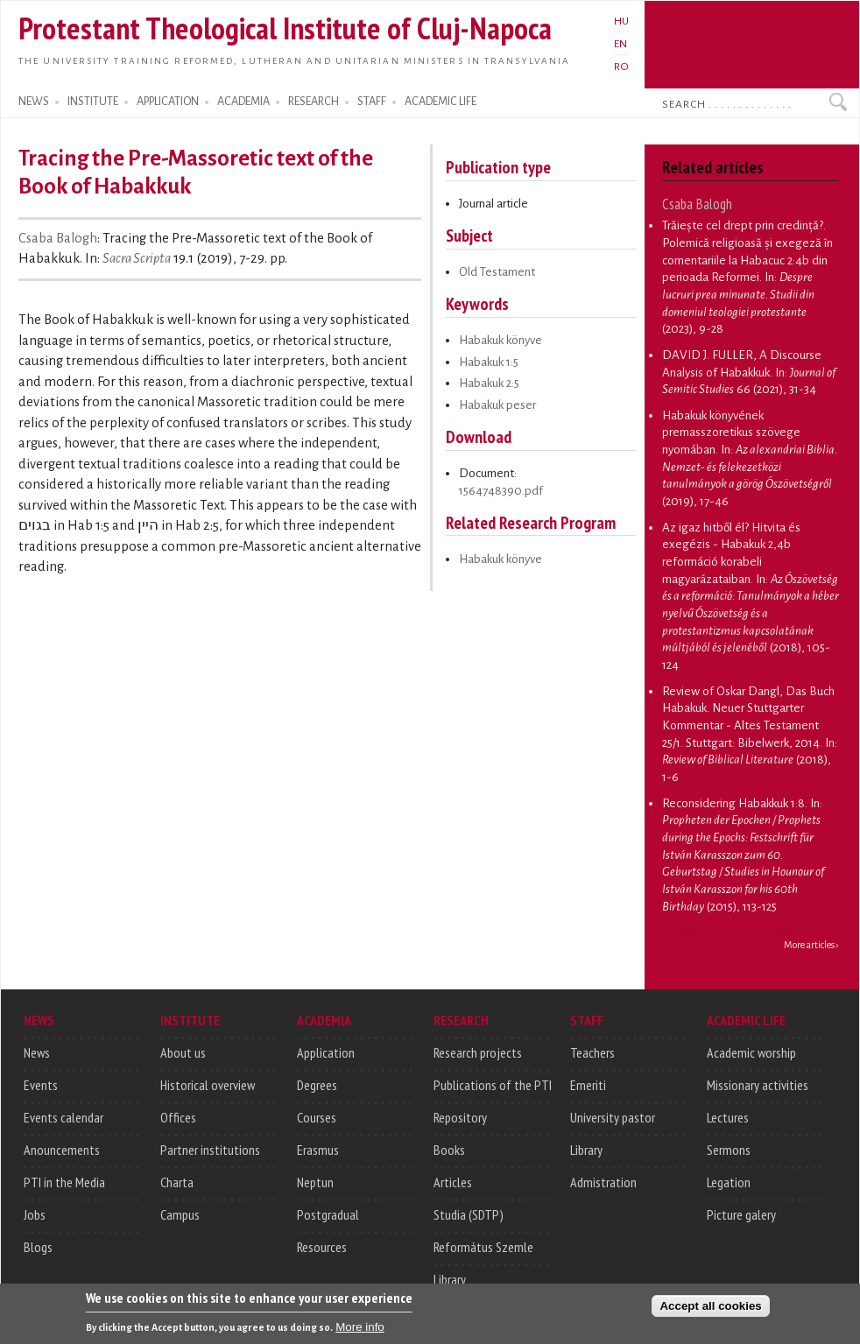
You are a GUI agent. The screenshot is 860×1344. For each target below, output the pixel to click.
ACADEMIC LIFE (440, 101)
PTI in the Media (64, 1182)
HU (621, 21)
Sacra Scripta (136, 258)
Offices (178, 1117)
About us (183, 1052)
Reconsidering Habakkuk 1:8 (733, 803)
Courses (316, 1117)
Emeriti (588, 1085)
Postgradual (328, 1214)
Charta (177, 1182)
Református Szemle (483, 1247)
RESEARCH (313, 101)
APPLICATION (168, 101)
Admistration (603, 1182)
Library (450, 1279)
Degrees (317, 1085)
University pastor (612, 1117)
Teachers (592, 1052)
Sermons (729, 1149)
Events (41, 1085)
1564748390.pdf (501, 490)
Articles (453, 1182)
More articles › (811, 944)
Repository (460, 1117)
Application (326, 1052)
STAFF (371, 101)
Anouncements (62, 1149)
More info (359, 1333)
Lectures (728, 1117)
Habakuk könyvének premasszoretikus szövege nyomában (731, 432)
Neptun (315, 1182)
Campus (180, 1214)
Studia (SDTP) (469, 1214)
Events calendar (63, 1117)
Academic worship (751, 1052)
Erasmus (318, 1149)
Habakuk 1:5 (488, 362)
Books (449, 1149)
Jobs (35, 1214)
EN (620, 44)
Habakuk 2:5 (489, 383)
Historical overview (207, 1085)
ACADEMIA (243, 101)
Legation (729, 1182)
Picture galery (741, 1214)
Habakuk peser (497, 405)
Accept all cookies (710, 1312)
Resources (322, 1247)
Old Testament (497, 271)
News (37, 1052)
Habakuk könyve (500, 340)
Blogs (38, 1247)
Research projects (478, 1052)
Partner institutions (210, 1149)
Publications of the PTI (493, 1085)
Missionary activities (757, 1085)
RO (621, 66)
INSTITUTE (92, 101)
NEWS (33, 101)
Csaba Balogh (57, 238)
